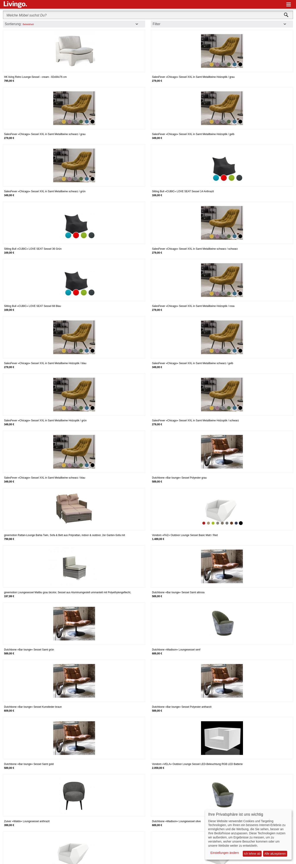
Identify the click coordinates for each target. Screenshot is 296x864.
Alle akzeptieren (275, 853)
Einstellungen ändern (225, 852)
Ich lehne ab (252, 853)
